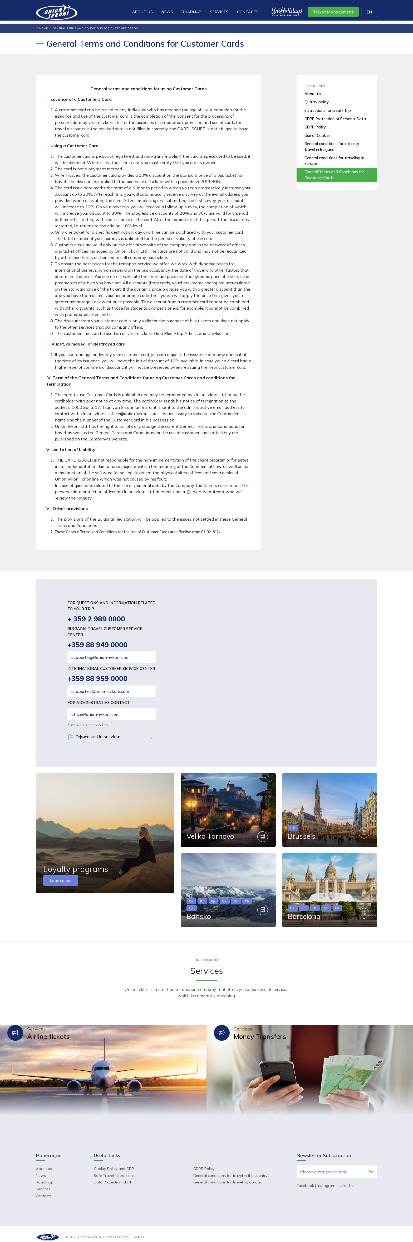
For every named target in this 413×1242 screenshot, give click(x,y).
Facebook (305, 1178)
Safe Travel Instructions (114, 1168)
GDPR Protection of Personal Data (335, 119)
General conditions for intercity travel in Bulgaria (331, 146)
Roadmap (191, 11)
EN (369, 12)
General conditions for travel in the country (230, 1168)
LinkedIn (346, 1178)
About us (142, 11)
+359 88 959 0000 (98, 679)
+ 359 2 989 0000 (96, 619)
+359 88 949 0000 (98, 645)
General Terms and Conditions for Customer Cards (334, 175)
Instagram (326, 1178)
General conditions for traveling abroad (227, 1175)
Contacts (248, 11)
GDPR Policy (315, 127)
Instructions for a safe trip (327, 110)
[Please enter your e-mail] (331, 1165)
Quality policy (316, 102)
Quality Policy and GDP (114, 1162)
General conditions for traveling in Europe (334, 161)
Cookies (137, 1230)
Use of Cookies (317, 135)
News (167, 11)
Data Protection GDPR (113, 1175)
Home (42, 28)
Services (219, 11)
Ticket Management (333, 12)
